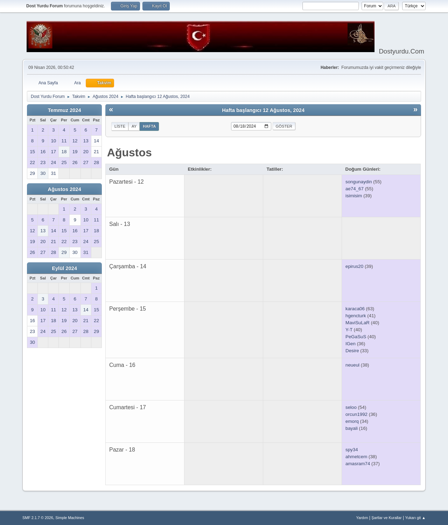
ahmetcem (356, 456)
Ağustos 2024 (64, 189)
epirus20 (354, 266)
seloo (351, 407)
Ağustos (129, 152)
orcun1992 (356, 414)
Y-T (348, 329)
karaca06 (355, 308)
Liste (119, 126)
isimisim (353, 195)
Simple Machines (69, 518)
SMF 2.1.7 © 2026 (37, 518)
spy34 (351, 449)
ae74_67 (354, 188)
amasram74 (357, 463)
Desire (352, 350)
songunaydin (358, 181)
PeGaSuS (355, 336)
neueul (352, 365)
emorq (352, 421)
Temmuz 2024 (64, 110)
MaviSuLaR (357, 322)
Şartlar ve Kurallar (386, 518)
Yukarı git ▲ (415, 518)
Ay (134, 126)
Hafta (149, 126)
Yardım (362, 518)
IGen (350, 343)
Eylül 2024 (64, 268)
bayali (351, 428)
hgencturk (355, 315)
